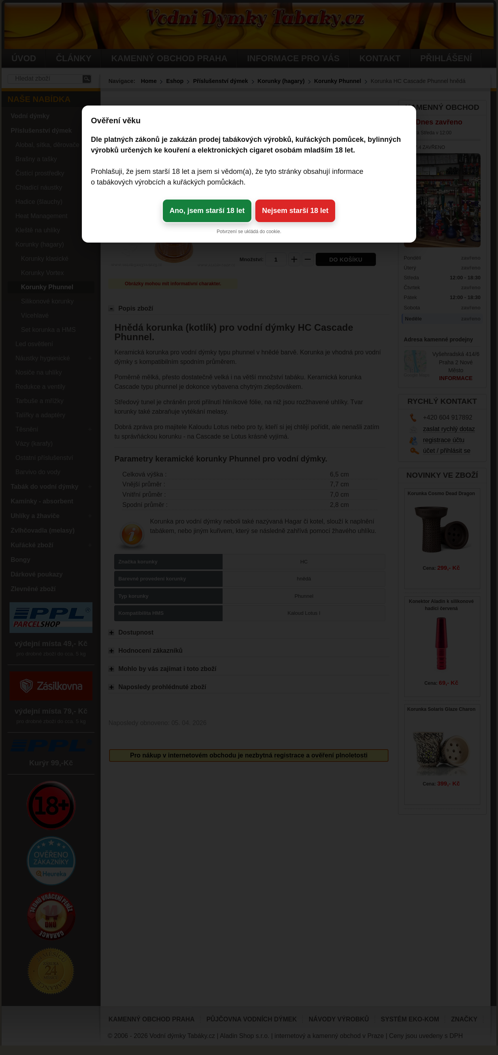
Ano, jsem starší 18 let (207, 211)
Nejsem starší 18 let (295, 211)
